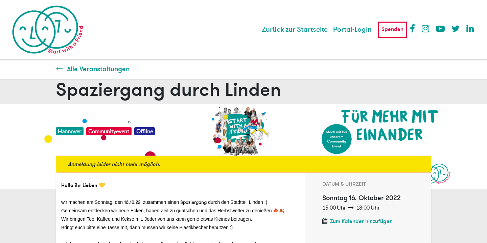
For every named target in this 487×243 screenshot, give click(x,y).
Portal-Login (352, 29)
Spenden (392, 29)
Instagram (426, 28)
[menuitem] (294, 30)
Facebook (414, 28)
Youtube (440, 28)
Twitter (455, 28)
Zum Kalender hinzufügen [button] (361, 221)
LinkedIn (470, 28)
